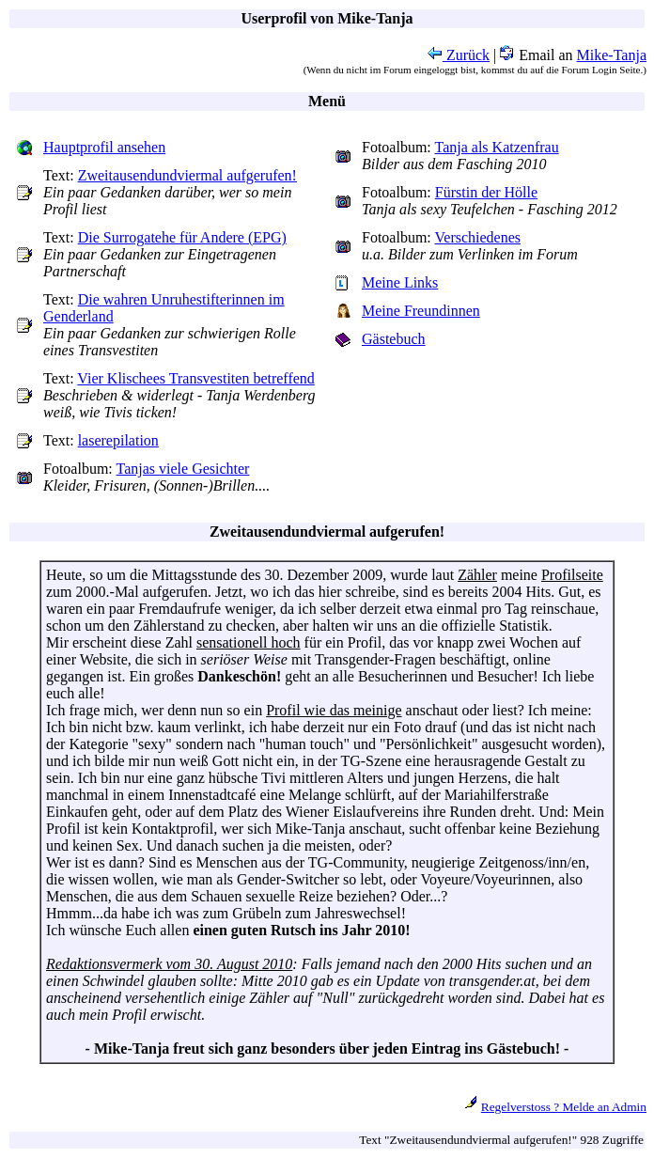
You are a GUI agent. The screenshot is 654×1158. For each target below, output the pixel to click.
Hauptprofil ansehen (104, 147)
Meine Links (400, 282)
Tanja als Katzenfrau (497, 147)
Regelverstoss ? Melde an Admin (563, 1107)
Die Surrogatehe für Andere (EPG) (182, 237)
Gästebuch (394, 339)
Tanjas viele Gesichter (183, 469)
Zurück (459, 55)
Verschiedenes (478, 237)
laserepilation (118, 440)
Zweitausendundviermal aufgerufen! (187, 175)
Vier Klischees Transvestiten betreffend (195, 378)
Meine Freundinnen (421, 311)
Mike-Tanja (611, 55)
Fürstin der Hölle (486, 192)
